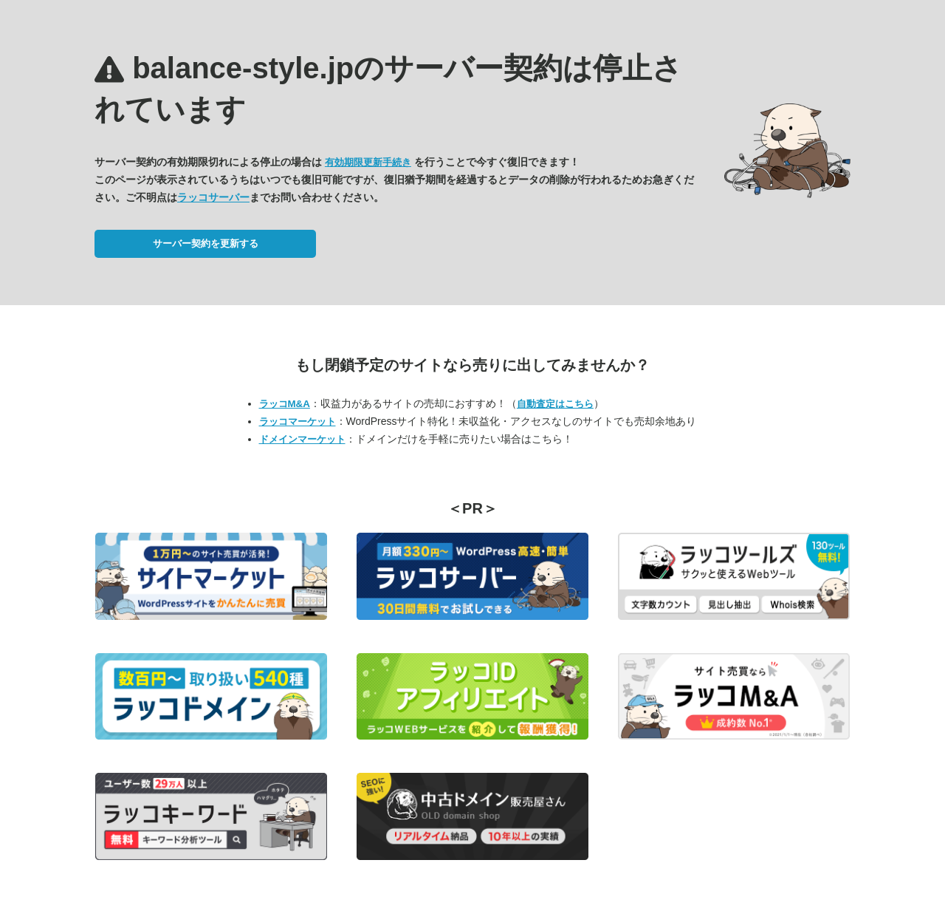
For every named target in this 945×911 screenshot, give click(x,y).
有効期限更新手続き (368, 162)
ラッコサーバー (213, 197)
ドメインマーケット (302, 439)
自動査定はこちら (555, 403)
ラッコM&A (284, 403)
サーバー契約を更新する (205, 243)
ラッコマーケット (297, 421)
